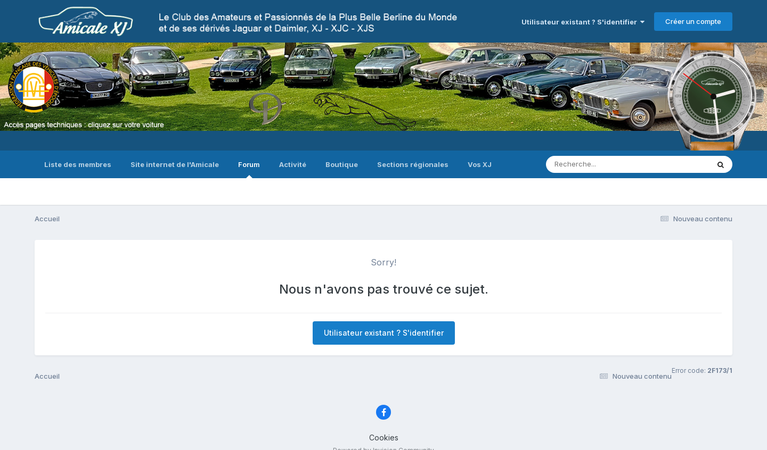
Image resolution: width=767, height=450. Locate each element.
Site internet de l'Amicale (174, 164)
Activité (292, 164)
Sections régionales (412, 164)
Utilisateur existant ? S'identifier (582, 22)
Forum (249, 169)
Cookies (383, 437)
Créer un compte (693, 21)
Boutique (341, 164)
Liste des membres (77, 164)
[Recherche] (605, 164)
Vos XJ (480, 164)
